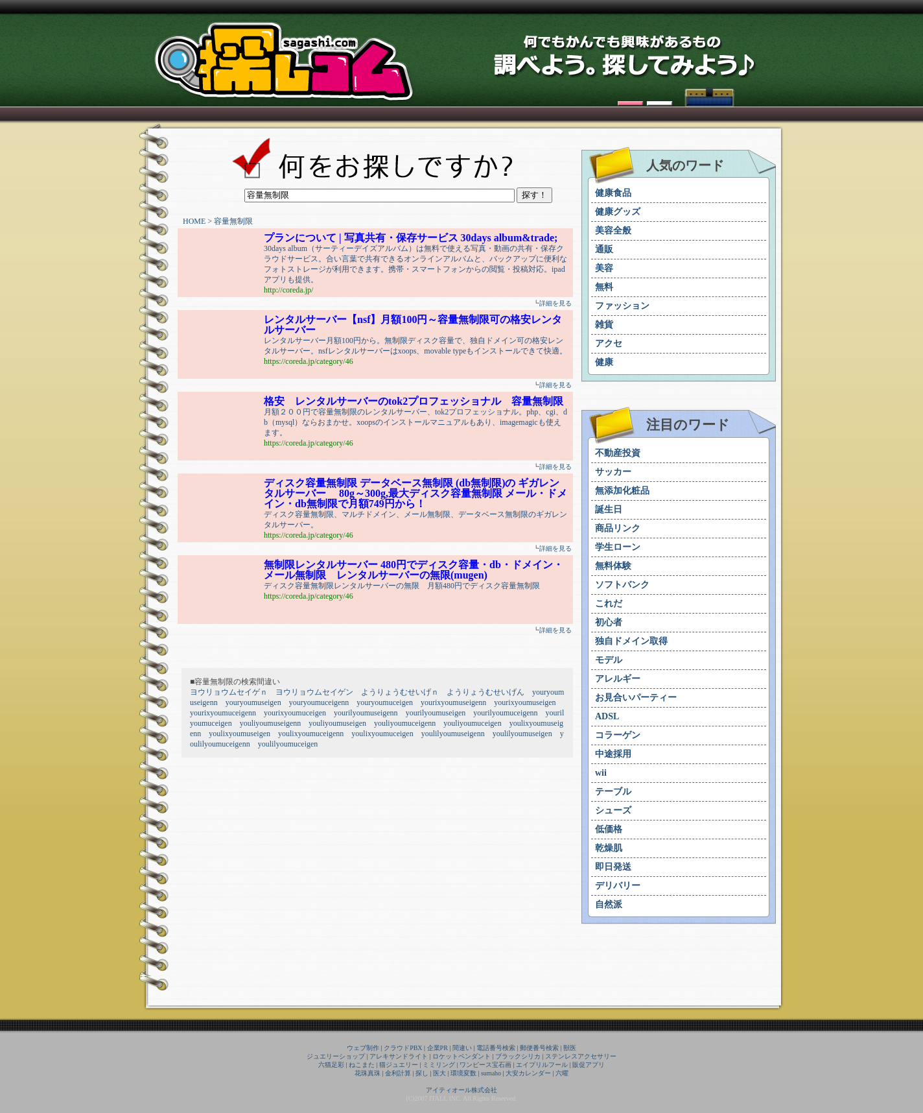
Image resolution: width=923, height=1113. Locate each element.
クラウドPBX (403, 1047)
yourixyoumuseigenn (453, 702)
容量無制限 (233, 221)
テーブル (613, 791)
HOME (194, 221)
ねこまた (362, 1064)
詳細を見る (555, 303)
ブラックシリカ (518, 1056)
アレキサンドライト (398, 1056)
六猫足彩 (331, 1064)
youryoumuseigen (253, 702)
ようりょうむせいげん (485, 692)
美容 (604, 268)
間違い (462, 1047)
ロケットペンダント (461, 1056)
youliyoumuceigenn (405, 723)
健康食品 (613, 193)
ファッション (622, 306)
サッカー (613, 472)
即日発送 (613, 867)
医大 (439, 1073)
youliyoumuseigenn (270, 723)
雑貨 (604, 324)
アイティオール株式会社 (461, 1090)
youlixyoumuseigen (239, 733)
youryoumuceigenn (319, 702)
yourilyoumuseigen (436, 712)
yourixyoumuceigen (295, 712)
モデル (608, 660)
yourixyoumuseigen (524, 702)
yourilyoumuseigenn (366, 712)
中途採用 (613, 754)
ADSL (607, 716)
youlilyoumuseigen (522, 733)
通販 (604, 249)
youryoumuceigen (384, 702)
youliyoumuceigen (472, 723)
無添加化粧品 (622, 491)
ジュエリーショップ (336, 1056)
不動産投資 (617, 453)
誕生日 (608, 509)
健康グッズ (617, 212)
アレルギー (617, 679)
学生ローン (617, 547)
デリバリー (617, 886)
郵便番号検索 (539, 1047)
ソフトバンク (622, 585)
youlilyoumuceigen (288, 743)
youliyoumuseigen (337, 723)
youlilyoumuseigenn (453, 733)
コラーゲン (617, 735)
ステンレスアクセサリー (580, 1056)
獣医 (569, 1047)
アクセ (608, 343)
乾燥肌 (608, 848)
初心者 (608, 622)
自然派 (608, 904)
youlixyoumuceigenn (311, 733)
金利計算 (398, 1073)
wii (601, 773)
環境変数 (463, 1073)
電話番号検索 (495, 1047)
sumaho (491, 1073)
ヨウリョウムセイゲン (314, 692)
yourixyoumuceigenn (223, 712)
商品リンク (617, 528)
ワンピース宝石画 (485, 1064)
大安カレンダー (528, 1073)
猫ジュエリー (398, 1064)
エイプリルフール (542, 1064)
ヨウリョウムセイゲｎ (229, 692)
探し (421, 1073)
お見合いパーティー (636, 697)
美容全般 (613, 230)
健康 (604, 362)
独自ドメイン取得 (631, 641)
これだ (608, 603)
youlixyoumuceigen (382, 733)
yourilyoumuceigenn (505, 712)
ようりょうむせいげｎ (400, 692)
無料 (604, 287)
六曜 (561, 1073)
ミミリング (439, 1064)
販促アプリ (588, 1064)
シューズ (613, 810)
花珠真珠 (367, 1073)
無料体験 (613, 566)
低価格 (608, 829)
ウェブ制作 (363, 1047)
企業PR (437, 1047)
